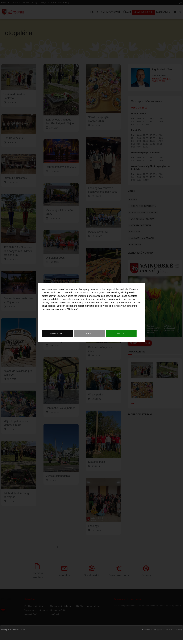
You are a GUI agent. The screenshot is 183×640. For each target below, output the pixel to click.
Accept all (121, 333)
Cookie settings (57, 333)
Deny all (89, 333)
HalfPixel (11, 630)
